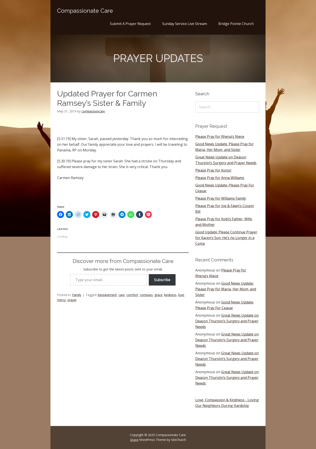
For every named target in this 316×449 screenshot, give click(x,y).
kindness (170, 295)
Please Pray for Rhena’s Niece (219, 136)
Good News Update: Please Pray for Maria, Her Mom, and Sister (225, 289)
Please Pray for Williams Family (220, 198)
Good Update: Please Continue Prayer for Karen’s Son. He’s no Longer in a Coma (226, 238)
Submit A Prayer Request (130, 23)
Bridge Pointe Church (236, 23)
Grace (134, 440)
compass (146, 295)
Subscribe (162, 279)
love (181, 295)
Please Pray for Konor (213, 170)
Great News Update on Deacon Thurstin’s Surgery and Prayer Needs (227, 321)
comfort (132, 295)
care (121, 295)
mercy (61, 300)
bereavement (107, 295)
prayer (72, 300)
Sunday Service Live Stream (184, 23)
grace (158, 295)
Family (76, 295)
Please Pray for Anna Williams (219, 177)
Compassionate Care (85, 10)
